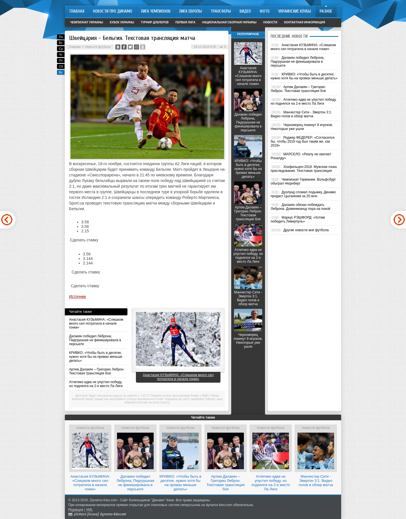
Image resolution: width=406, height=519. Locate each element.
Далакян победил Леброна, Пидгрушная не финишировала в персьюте (95, 340)
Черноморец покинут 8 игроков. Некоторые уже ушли (248, 341)
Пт (61, 60)
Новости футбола (98, 46)
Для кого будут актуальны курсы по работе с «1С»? (112, 395)
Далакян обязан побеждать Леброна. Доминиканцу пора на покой (300, 207)
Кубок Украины (122, 22)
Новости (270, 22)
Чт (60, 54)
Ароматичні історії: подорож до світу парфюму (170, 399)
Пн (61, 37)
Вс (61, 72)
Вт (60, 42)
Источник (77, 296)
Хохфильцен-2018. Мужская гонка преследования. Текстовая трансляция (304, 169)
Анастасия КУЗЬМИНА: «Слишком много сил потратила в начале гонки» (96, 323)
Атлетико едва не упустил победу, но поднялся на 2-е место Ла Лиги (96, 384)
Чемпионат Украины (86, 22)
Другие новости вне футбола (306, 230)
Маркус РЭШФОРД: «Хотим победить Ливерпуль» (298, 219)
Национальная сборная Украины (229, 22)
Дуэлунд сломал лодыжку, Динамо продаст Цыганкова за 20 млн (303, 194)
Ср (61, 48)
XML (89, 510)
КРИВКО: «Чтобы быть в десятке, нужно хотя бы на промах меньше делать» (95, 357)
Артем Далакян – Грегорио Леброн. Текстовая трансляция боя (96, 371)
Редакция (75, 510)
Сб (61, 66)
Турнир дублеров (155, 22)
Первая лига (185, 22)
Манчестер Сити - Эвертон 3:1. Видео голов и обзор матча (248, 298)
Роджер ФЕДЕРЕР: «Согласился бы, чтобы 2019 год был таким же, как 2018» (302, 141)
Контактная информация (304, 22)
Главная (75, 46)
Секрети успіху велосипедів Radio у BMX (180, 395)
